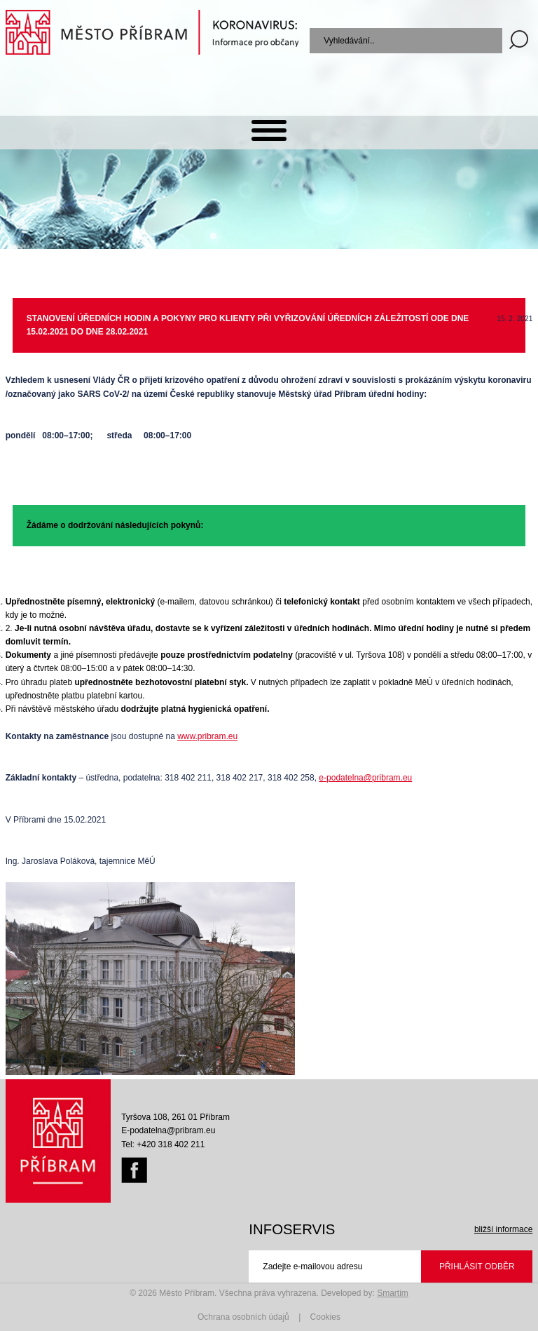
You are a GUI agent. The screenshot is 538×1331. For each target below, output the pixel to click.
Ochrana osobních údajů (243, 1317)
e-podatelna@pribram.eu (365, 778)
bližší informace (503, 1229)
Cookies (325, 1317)
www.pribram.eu (207, 736)
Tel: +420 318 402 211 (163, 1144)
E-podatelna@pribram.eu (168, 1130)
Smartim (392, 1293)
